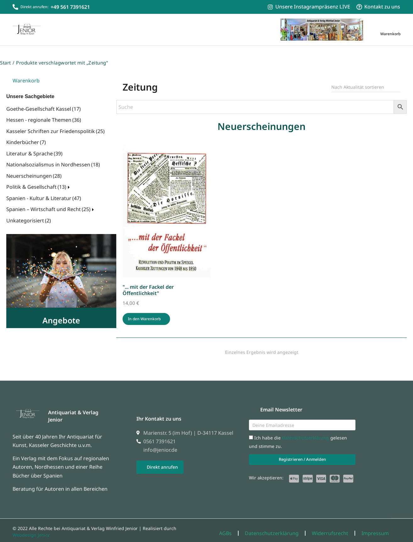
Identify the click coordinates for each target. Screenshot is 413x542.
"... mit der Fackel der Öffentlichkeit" (148, 284)
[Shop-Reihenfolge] (365, 81)
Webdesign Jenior (31, 529)
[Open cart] (390, 29)
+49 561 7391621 (70, 6)
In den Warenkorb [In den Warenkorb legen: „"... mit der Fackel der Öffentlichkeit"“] (144, 313)
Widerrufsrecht (330, 527)
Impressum (375, 527)
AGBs (225, 527)
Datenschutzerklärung (306, 432)
